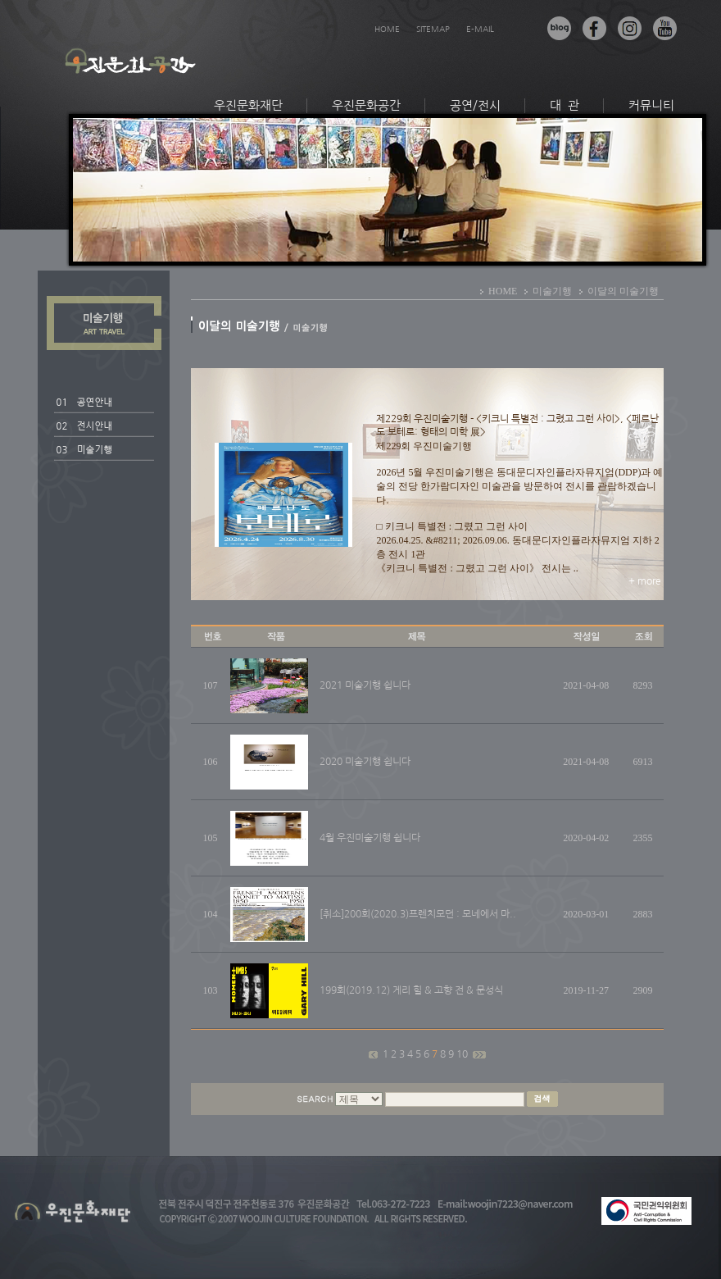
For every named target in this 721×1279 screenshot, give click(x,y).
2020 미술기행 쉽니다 (365, 762)
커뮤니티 (651, 105)
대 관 (564, 105)
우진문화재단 (248, 105)
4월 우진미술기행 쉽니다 (370, 838)
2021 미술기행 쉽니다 (365, 685)
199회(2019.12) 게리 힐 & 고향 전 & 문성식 (411, 990)
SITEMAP (433, 29)
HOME (387, 29)
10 (463, 1054)
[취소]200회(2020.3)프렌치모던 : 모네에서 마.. (418, 914)
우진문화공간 (366, 105)
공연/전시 (475, 105)
